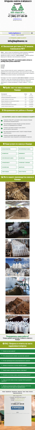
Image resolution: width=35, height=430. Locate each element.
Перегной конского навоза (7, 158)
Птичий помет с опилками (24, 162)
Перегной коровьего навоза (24, 149)
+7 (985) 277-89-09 (17, 16)
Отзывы (27, 391)
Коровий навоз (5, 153)
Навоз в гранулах (22, 171)
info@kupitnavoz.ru (17, 19)
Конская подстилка (6, 149)
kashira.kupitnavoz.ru (15, 33)
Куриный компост (6, 162)
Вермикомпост (22, 153)
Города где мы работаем (17, 393)
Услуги (24, 391)
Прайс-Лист (20, 391)
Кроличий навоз (5, 167)
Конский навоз (22, 158)
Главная (3, 391)
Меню (32, 32)
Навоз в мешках (5, 171)
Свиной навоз (21, 167)
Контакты (31, 391)
